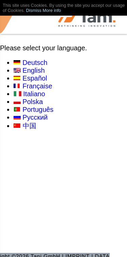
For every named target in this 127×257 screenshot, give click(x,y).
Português (38, 109)
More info (52, 10)
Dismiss (34, 10)
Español (35, 78)
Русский (35, 117)
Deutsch (35, 62)
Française (37, 86)
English (34, 70)
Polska (33, 101)
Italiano (34, 94)
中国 (29, 126)
